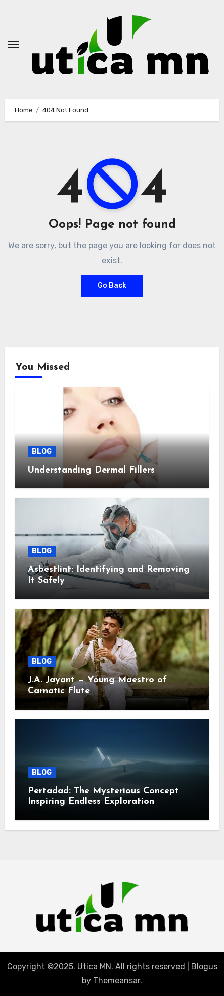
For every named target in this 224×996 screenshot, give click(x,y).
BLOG (42, 451)
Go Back (112, 285)
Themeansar (116, 980)
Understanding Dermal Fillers (91, 470)
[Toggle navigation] (13, 45)
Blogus (204, 966)
